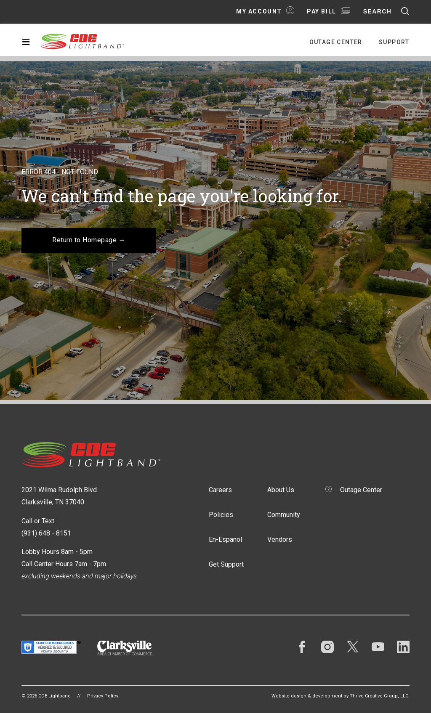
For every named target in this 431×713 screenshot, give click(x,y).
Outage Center (335, 42)
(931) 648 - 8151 (46, 533)
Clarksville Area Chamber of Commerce (125, 648)
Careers (220, 490)
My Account (259, 11)
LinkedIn (403, 647)
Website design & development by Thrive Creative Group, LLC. (340, 696)
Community (283, 515)
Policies (221, 515)
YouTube (378, 647)
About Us (280, 490)
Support (394, 42)
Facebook (302, 647)
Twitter (352, 647)
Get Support (226, 564)
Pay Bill (321, 11)
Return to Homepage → (88, 240)
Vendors (279, 539)
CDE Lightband (82, 40)
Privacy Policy (102, 696)
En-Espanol (225, 539)
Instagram (327, 647)
